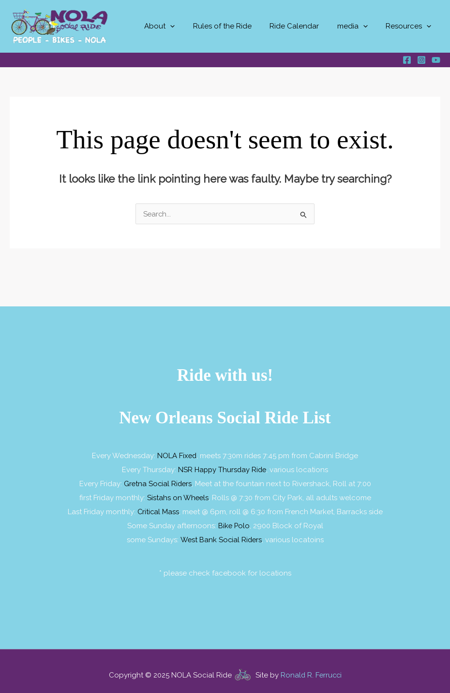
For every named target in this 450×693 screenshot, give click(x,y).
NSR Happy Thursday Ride (222, 469)
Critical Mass (158, 509)
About (176, 26)
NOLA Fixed (177, 455)
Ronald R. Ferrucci (311, 672)
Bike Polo (234, 523)
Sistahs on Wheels (178, 496)
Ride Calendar (303, 26)
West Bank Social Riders (220, 537)
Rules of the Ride (235, 26)
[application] (186, 26)
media (358, 26)
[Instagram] (421, 60)
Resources (410, 26)
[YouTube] (436, 60)
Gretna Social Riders (158, 482)
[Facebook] (407, 60)
